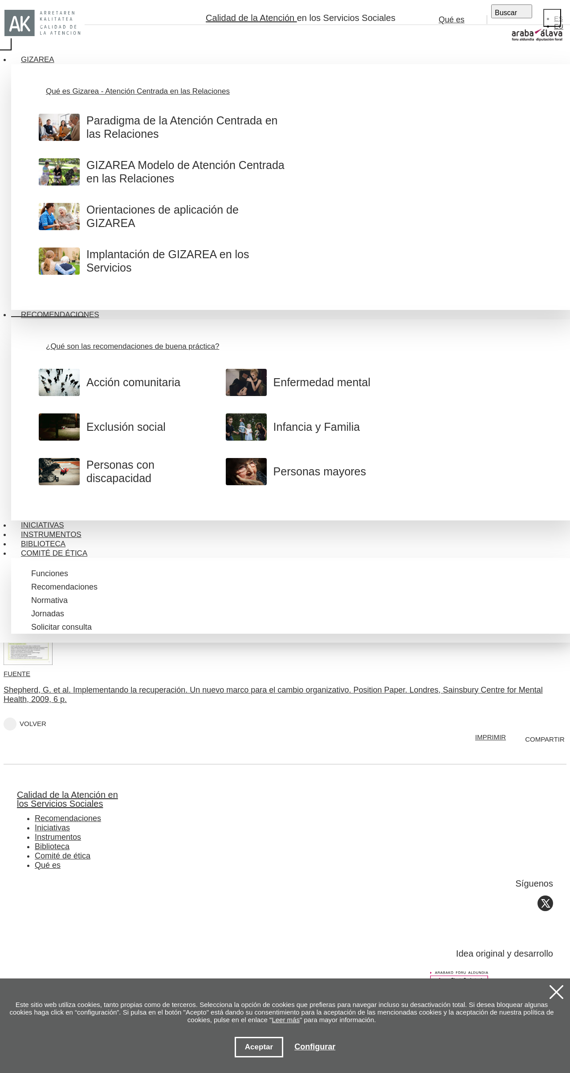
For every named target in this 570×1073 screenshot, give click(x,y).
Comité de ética (62, 855)
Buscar (506, 13)
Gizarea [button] (37, 59)
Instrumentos (51, 534)
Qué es (451, 19)
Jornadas (47, 613)
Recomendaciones (64, 586)
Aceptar (259, 1047)
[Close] (552, 18)
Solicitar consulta (61, 627)
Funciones (49, 573)
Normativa (49, 600)
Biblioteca (43, 544)
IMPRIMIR (490, 737)
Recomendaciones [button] (60, 314)
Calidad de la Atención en (271, 799)
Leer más (286, 1019)
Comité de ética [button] (54, 553)
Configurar (314, 1046)
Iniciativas (42, 525)
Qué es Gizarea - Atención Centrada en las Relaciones (138, 91)
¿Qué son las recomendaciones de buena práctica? (132, 346)
